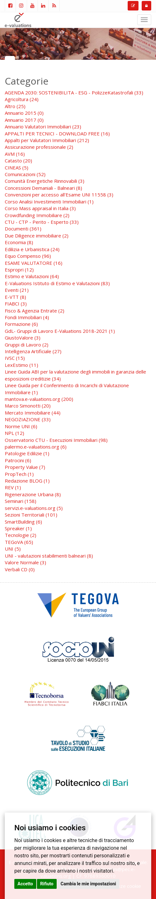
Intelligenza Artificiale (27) (33, 351)
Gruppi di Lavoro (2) (26, 344)
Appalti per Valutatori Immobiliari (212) (47, 140)
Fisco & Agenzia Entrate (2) (34, 310)
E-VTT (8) (15, 297)
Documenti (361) (23, 228)
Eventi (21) (17, 290)
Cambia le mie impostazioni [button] (88, 883)
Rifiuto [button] (46, 883)
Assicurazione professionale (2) (39, 147)
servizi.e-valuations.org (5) (34, 508)
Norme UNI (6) (21, 426)
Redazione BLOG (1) (27, 480)
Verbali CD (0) (20, 569)
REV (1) (13, 487)
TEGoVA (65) (19, 542)
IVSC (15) (15, 358)
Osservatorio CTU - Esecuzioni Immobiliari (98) (56, 440)
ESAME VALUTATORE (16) (33, 263)
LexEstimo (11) (21, 365)
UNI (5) (13, 549)
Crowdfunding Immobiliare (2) (37, 215)
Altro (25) (15, 106)
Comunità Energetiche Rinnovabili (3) (44, 181)
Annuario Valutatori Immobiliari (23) (43, 126)
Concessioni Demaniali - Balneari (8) (43, 188)
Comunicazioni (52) (25, 174)
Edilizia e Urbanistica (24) (32, 249)
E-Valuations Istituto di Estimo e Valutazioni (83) (57, 283)
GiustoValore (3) (22, 337)
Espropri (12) (19, 269)
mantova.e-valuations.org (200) (39, 399)
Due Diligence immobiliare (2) (36, 235)
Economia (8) (19, 242)
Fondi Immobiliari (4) (27, 317)
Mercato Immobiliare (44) (32, 412)
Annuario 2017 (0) (24, 120)
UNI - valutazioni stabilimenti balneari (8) (49, 555)
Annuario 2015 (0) (24, 113)
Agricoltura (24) (22, 99)
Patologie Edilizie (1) (27, 453)
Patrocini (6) (18, 460)
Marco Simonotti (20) (28, 405)
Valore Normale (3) (25, 562)
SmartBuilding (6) (23, 521)
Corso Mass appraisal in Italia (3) (40, 208)
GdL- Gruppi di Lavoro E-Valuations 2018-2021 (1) (60, 331)
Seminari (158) (20, 501)
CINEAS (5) (16, 167)
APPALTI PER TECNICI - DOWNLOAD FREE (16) (57, 133)
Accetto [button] (25, 883)
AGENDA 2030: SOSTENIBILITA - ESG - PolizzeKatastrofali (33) (74, 92)
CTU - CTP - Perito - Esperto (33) (42, 222)
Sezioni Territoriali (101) (31, 514)
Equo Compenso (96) (28, 256)
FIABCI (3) (16, 303)
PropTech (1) (19, 474)
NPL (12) (14, 433)
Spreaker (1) (18, 528)
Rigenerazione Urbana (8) (33, 494)
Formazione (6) (21, 324)
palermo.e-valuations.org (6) (36, 446)
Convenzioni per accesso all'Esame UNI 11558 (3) (59, 194)
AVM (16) (15, 154)
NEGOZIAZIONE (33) (28, 419)
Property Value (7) (25, 467)
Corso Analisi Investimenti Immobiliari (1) (49, 201)
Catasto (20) (18, 160)
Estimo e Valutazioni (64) (32, 276)
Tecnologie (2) (20, 535)
